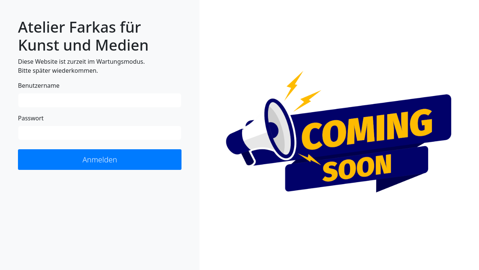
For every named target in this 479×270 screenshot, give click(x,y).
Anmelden (99, 159)
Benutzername (39, 85)
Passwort (31, 118)
